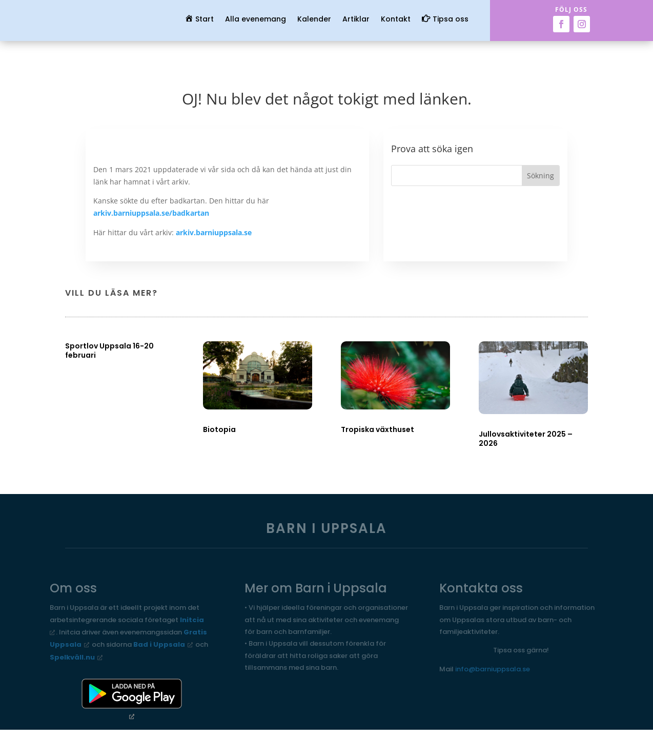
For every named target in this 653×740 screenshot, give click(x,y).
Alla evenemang (255, 19)
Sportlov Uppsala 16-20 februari (109, 350)
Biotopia (219, 429)
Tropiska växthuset (377, 429)
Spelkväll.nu (72, 657)
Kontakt (396, 19)
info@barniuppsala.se (492, 669)
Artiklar (356, 19)
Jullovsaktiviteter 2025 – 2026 (526, 438)
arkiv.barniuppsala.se (214, 232)
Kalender (314, 19)
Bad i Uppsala (159, 644)
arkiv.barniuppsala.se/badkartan (151, 213)
